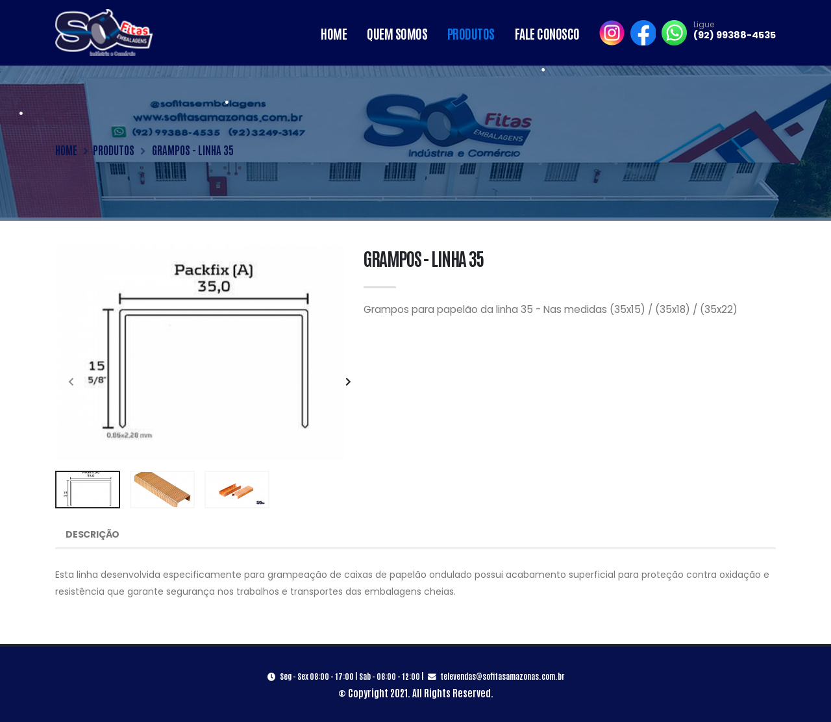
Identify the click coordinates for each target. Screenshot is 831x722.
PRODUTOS (113, 149)
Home (334, 33)
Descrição (92, 534)
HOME (66, 149)
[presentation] (71, 382)
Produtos (471, 33)
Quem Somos (397, 33)
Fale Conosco (547, 33)
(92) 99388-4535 (734, 35)
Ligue (703, 24)
